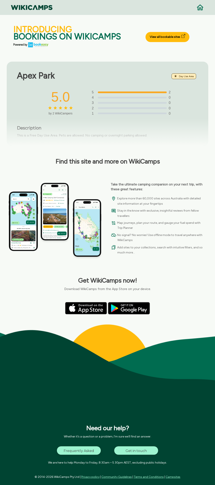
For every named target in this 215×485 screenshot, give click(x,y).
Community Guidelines (116, 477)
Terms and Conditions (149, 477)
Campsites (173, 477)
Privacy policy (90, 477)
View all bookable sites (167, 36)
